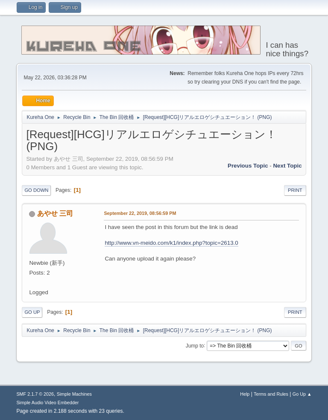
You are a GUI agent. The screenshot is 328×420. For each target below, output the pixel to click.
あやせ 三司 (55, 213)
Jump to (195, 345)
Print (295, 190)
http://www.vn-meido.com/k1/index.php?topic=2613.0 (171, 243)
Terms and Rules (271, 394)
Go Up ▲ (302, 394)
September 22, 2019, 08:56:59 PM (140, 213)
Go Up (32, 312)
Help (244, 394)
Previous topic (248, 165)
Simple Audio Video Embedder (47, 402)
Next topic (287, 165)
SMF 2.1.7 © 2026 (35, 394)
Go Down (36, 190)
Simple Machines (74, 394)
